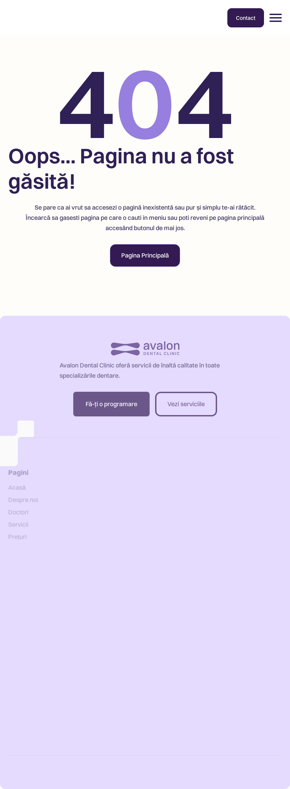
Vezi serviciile (186, 408)
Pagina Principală (145, 255)
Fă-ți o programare (111, 408)
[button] (275, 18)
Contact (245, 17)
